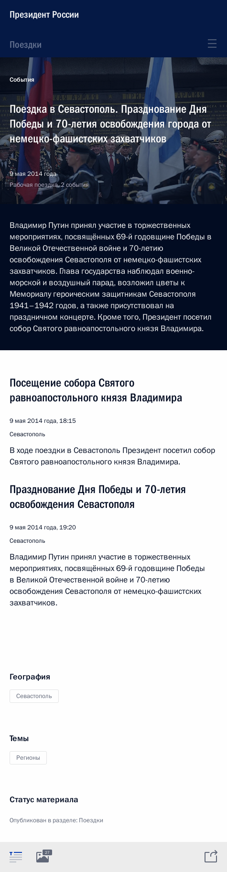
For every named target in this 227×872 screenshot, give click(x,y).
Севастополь (34, 696)
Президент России (44, 14)
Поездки (26, 44)
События (22, 79)
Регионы (28, 758)
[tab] (15, 856)
